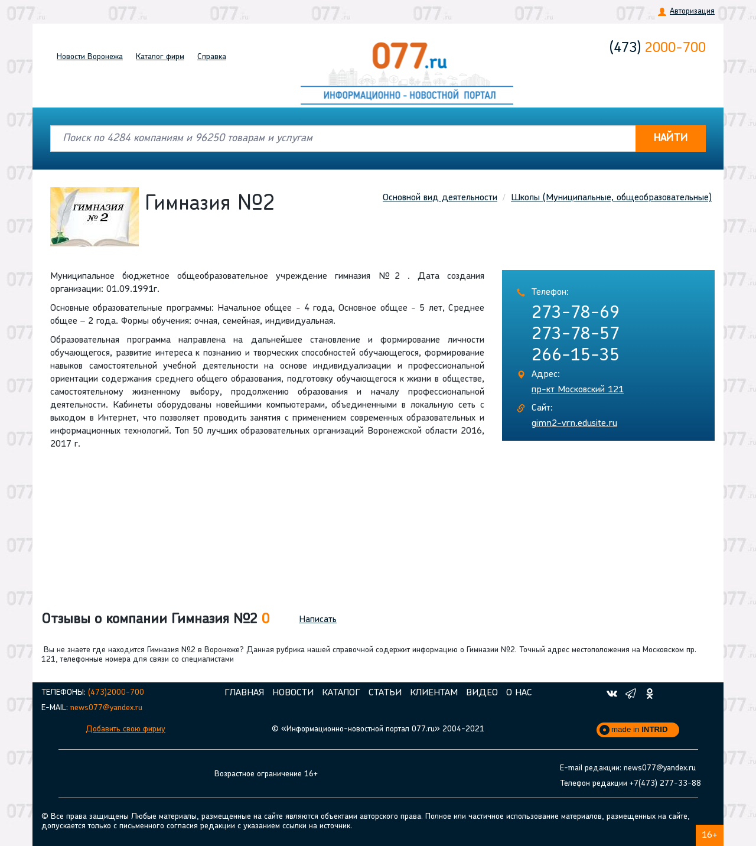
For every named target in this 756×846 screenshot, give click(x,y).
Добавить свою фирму (125, 729)
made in (639, 729)
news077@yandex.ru (106, 708)
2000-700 (658, 48)
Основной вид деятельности (440, 198)
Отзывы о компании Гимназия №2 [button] (155, 620)
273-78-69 (576, 313)
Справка (211, 57)
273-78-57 (576, 335)
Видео (482, 693)
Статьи (385, 693)
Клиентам (434, 693)
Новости (90, 57)
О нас (519, 693)
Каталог (160, 57)
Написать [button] (318, 619)
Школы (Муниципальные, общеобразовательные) (611, 198)
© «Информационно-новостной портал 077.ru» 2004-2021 (378, 729)
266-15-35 (576, 356)
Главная (244, 693)
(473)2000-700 (116, 692)
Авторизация (692, 11)
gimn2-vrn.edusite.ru (574, 423)
